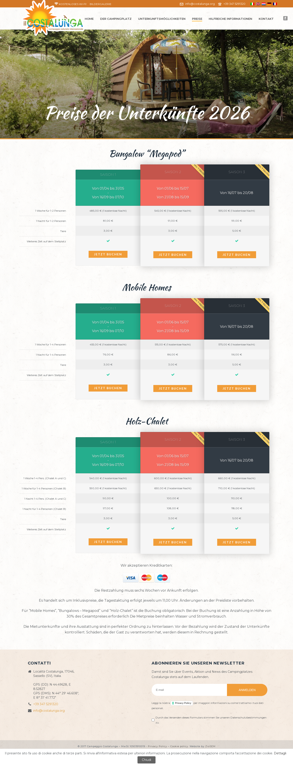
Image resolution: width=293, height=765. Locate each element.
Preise (197, 18)
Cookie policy (179, 746)
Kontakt (266, 18)
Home (89, 18)
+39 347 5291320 (234, 3)
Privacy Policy (183, 703)
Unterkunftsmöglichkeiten (161, 18)
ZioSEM (210, 746)
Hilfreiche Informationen (230, 18)
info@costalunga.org (200, 3)
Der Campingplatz (116, 18)
